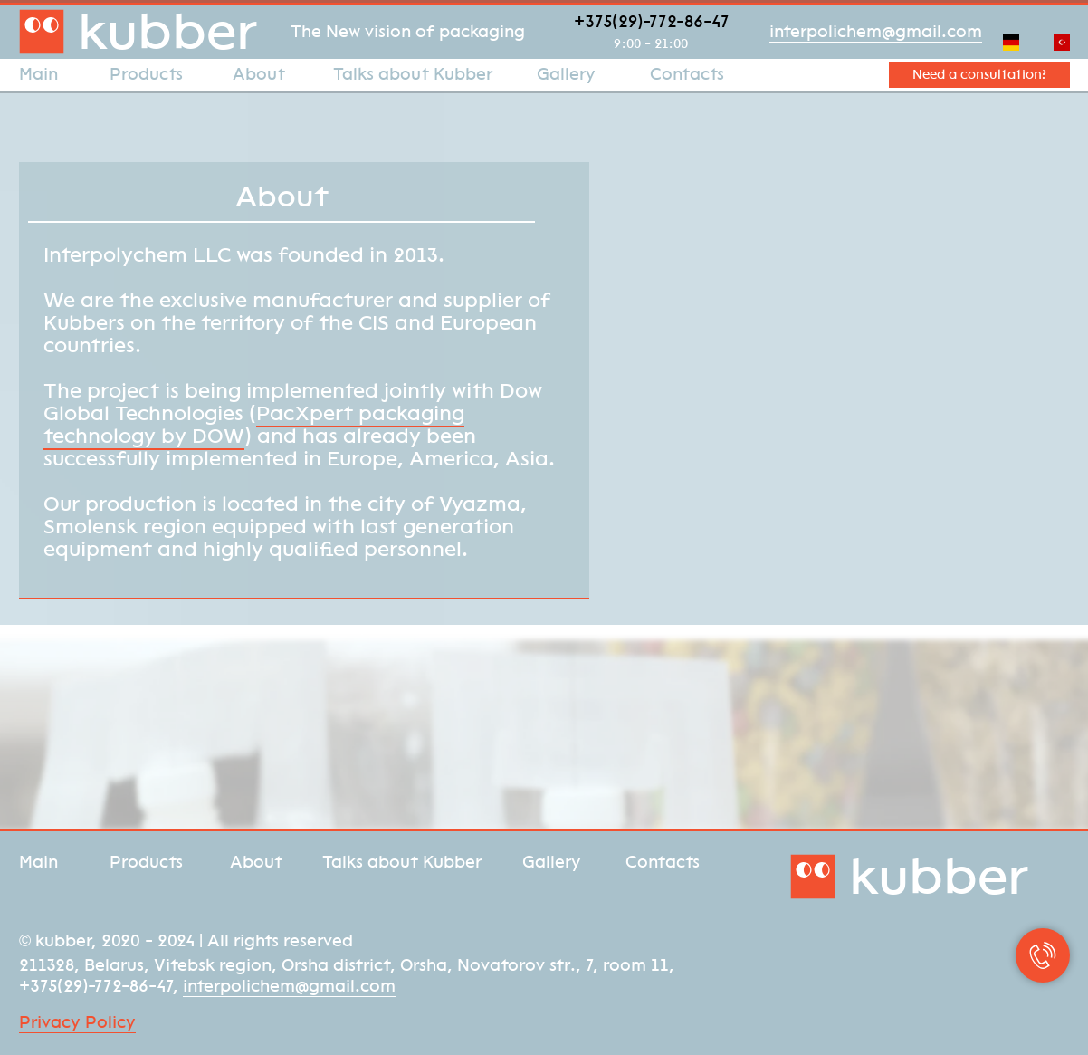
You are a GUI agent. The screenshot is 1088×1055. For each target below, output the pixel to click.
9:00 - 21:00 (651, 44)
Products (146, 74)
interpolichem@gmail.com (875, 32)
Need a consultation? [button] (979, 74)
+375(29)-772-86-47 (652, 22)
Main (38, 74)
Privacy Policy (77, 1022)
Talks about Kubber (412, 74)
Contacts (687, 74)
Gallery (566, 74)
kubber (167, 31)
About (259, 74)
